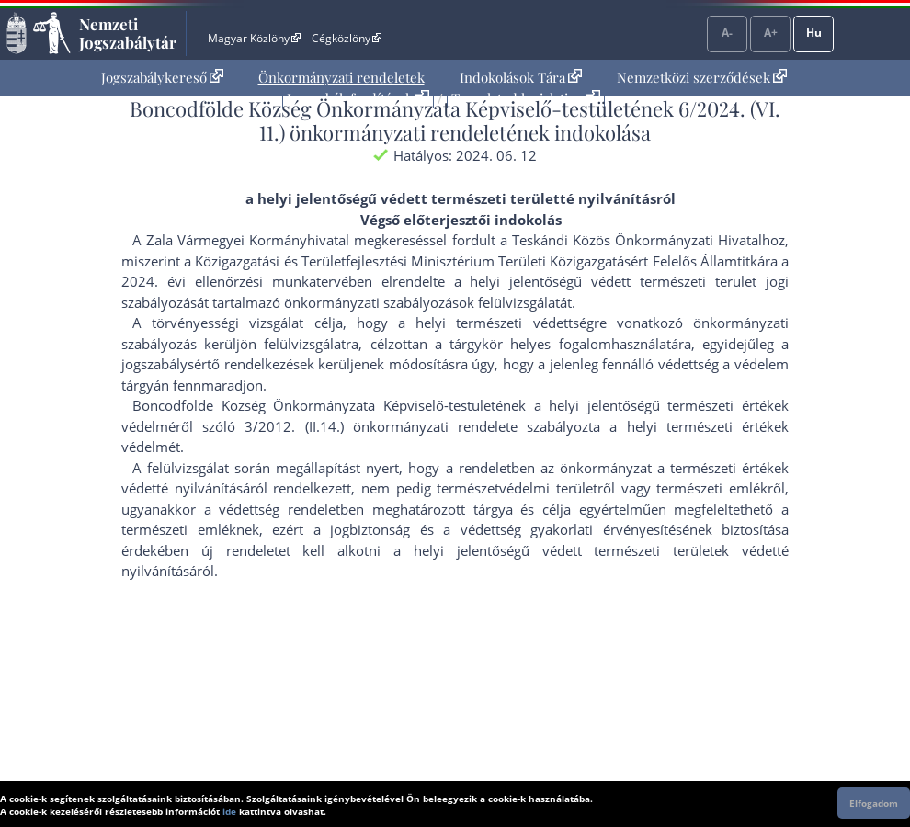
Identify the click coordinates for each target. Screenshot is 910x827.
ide (229, 811)
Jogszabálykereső (162, 77)
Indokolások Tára (521, 77)
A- (727, 32)
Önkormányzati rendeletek (341, 77)
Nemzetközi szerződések (702, 77)
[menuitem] (162, 77)
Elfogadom (873, 803)
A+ (771, 32)
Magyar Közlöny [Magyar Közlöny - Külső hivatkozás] (254, 38)
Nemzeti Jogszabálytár (127, 33)
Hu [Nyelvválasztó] (814, 32)
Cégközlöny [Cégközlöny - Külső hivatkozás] (346, 38)
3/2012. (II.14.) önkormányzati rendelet (377, 426)
